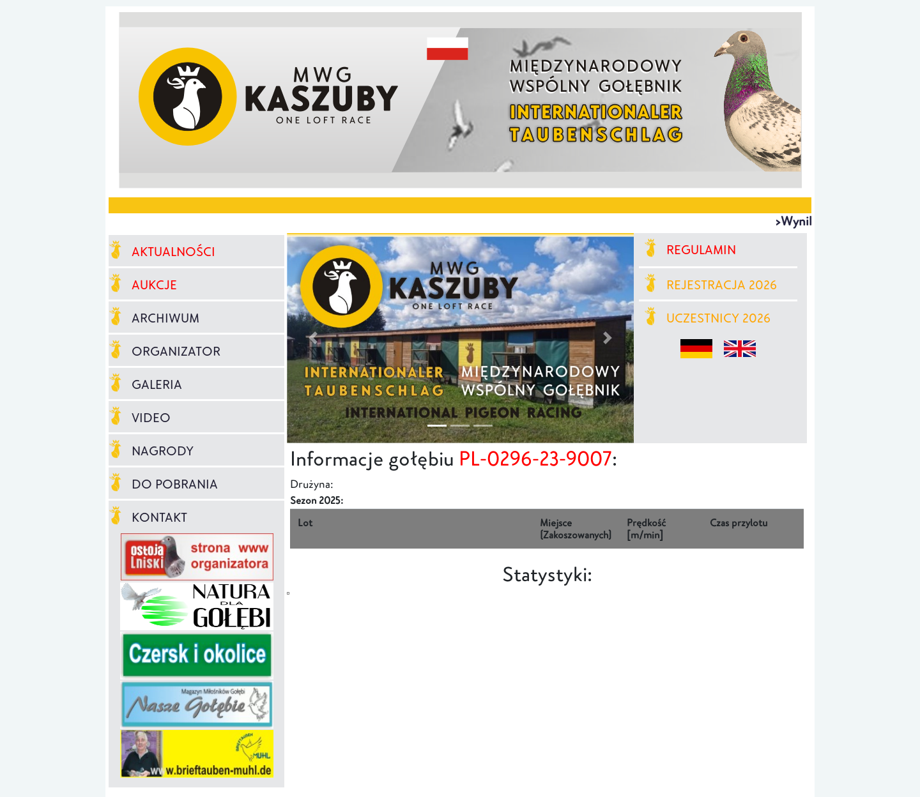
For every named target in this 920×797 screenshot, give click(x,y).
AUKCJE (143, 284)
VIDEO (140, 417)
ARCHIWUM (154, 318)
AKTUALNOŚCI (162, 251)
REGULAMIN (690, 249)
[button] (313, 338)
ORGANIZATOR (164, 351)
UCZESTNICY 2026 (707, 318)
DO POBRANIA (163, 484)
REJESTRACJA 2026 (711, 284)
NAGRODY (151, 451)
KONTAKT (148, 517)
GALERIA (145, 384)
